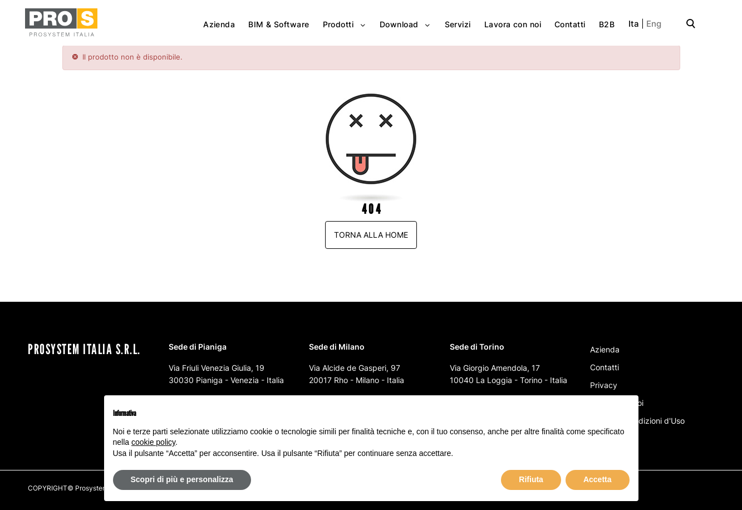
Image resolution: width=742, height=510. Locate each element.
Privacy (603, 385)
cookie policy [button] (153, 442)
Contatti (604, 367)
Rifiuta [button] (531, 479)
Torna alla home (371, 234)
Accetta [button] (597, 479)
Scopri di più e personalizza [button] (182, 479)
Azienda (605, 349)
